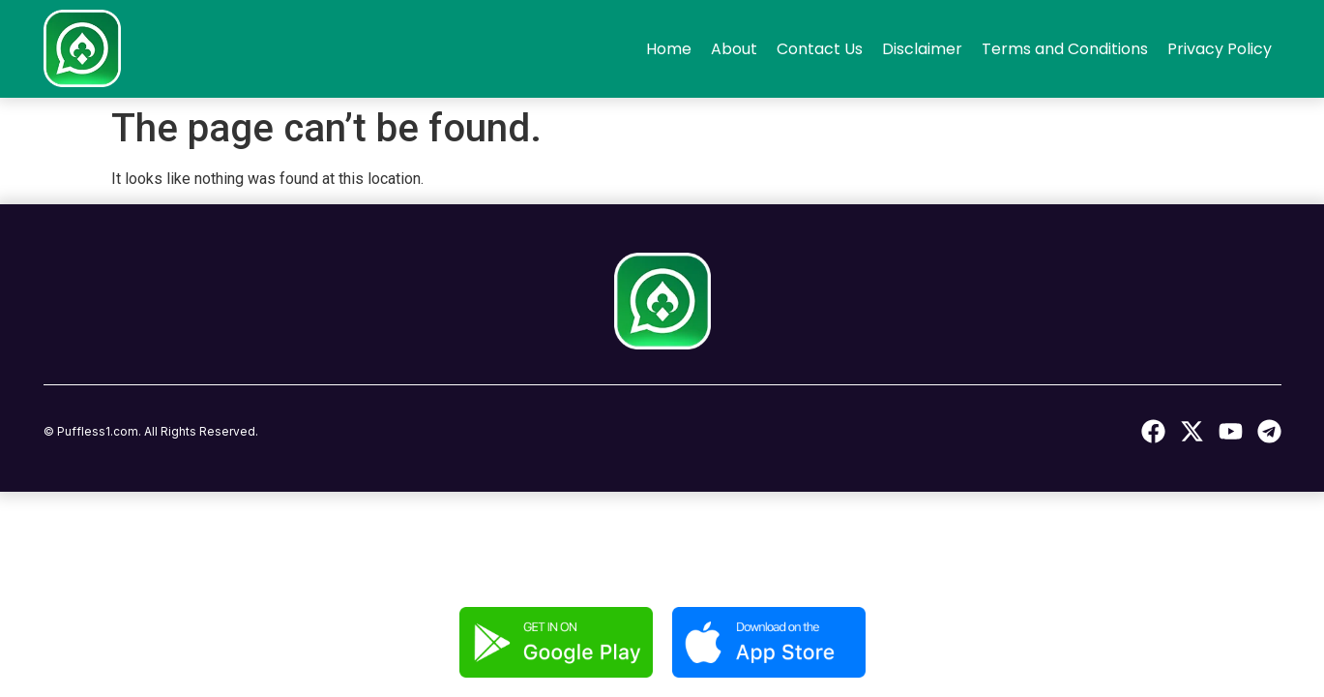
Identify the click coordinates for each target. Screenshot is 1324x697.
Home (668, 49)
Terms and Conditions (1065, 49)
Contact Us (820, 49)
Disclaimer (922, 49)
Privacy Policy (1219, 49)
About (734, 49)
